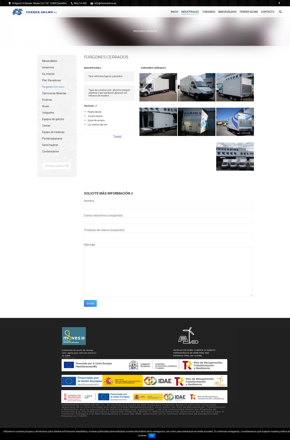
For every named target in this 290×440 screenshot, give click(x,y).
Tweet (117, 136)
